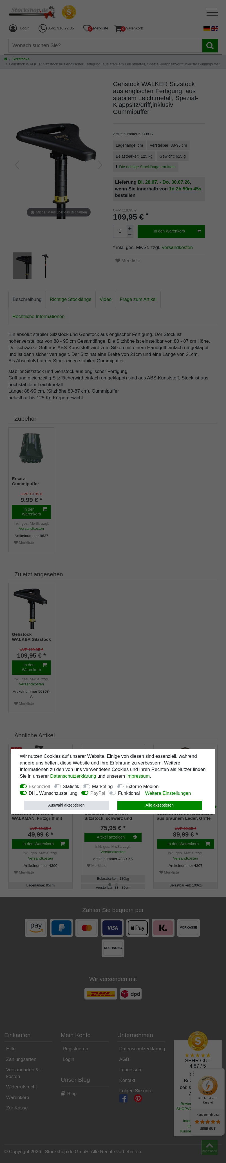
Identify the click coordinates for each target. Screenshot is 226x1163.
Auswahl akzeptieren (66, 805)
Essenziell (39, 786)
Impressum (138, 776)
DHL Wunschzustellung (53, 793)
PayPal (97, 793)
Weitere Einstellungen (168, 793)
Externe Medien (142, 786)
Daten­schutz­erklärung (73, 776)
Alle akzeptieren (160, 805)
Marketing (102, 786)
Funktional (129, 793)
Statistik (71, 786)
